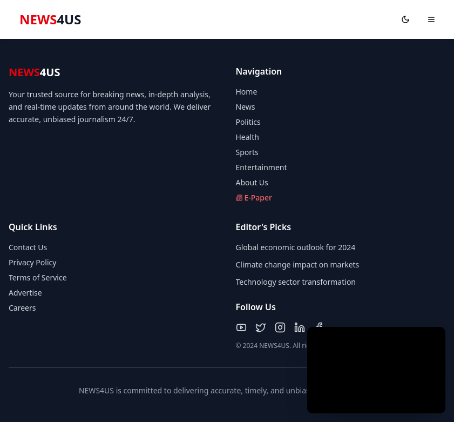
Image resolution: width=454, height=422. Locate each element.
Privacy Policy (32, 262)
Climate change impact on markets (298, 264)
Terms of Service (38, 277)
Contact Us (28, 247)
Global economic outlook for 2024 (296, 247)
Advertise (25, 292)
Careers (22, 308)
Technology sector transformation (296, 282)
